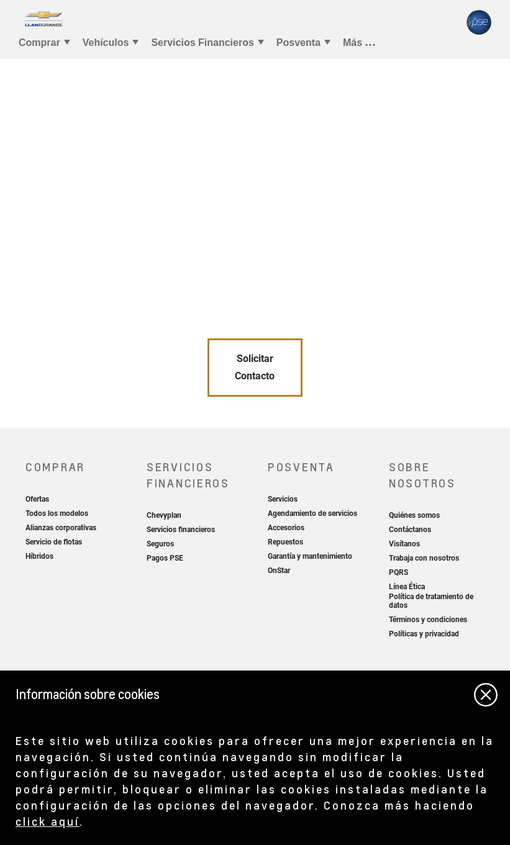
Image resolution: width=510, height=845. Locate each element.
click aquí (48, 821)
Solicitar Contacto (255, 367)
